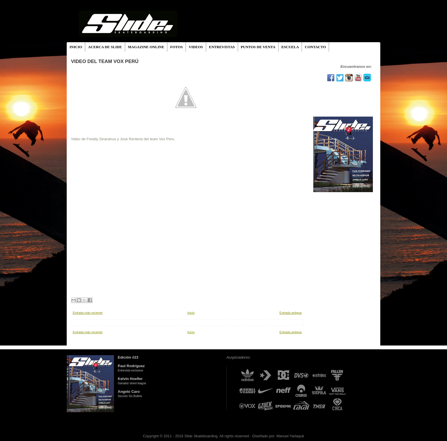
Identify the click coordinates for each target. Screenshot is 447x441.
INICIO (76, 47)
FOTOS (176, 47)
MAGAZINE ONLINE (146, 47)
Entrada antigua (290, 312)
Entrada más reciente (88, 312)
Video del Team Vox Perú (105, 61)
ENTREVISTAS (222, 47)
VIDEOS (196, 47)
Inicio (191, 312)
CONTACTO (315, 47)
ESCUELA (290, 47)
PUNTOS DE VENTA (258, 47)
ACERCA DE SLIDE (105, 47)
